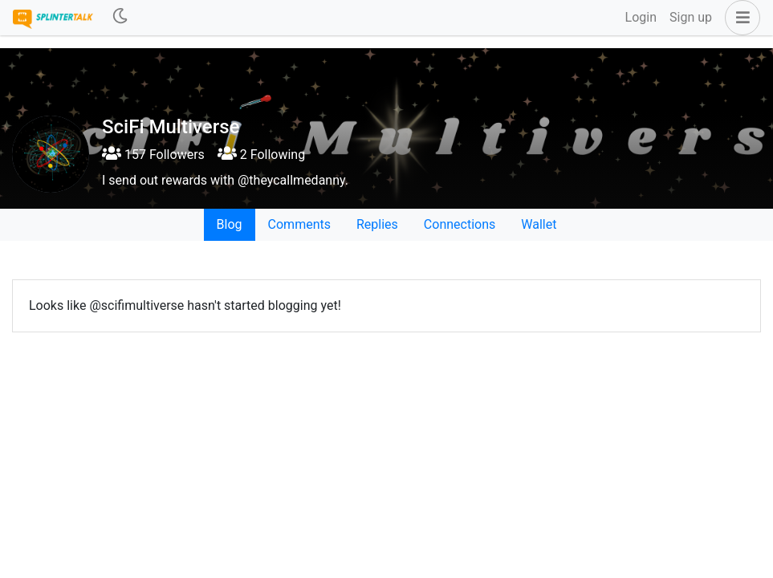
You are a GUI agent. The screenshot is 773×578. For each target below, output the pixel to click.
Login (641, 17)
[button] (739, 17)
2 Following (261, 154)
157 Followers (153, 154)
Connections (459, 224)
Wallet (538, 224)
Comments (299, 224)
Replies (377, 224)
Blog (229, 224)
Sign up (690, 17)
